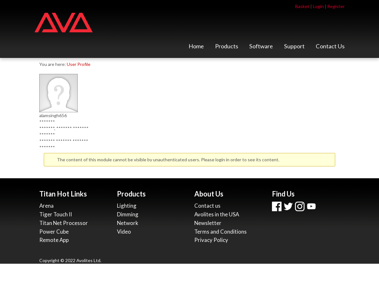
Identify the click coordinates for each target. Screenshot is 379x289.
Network (127, 223)
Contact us (207, 205)
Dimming (127, 214)
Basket (302, 6)
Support (294, 48)
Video (124, 231)
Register (335, 6)
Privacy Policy (211, 240)
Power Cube (54, 231)
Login (318, 6)
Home (196, 48)
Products (226, 48)
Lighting (126, 205)
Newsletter (207, 223)
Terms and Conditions (220, 231)
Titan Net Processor (63, 223)
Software (261, 48)
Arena (46, 205)
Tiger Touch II (55, 214)
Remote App (54, 240)
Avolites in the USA (216, 214)
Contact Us (330, 48)
